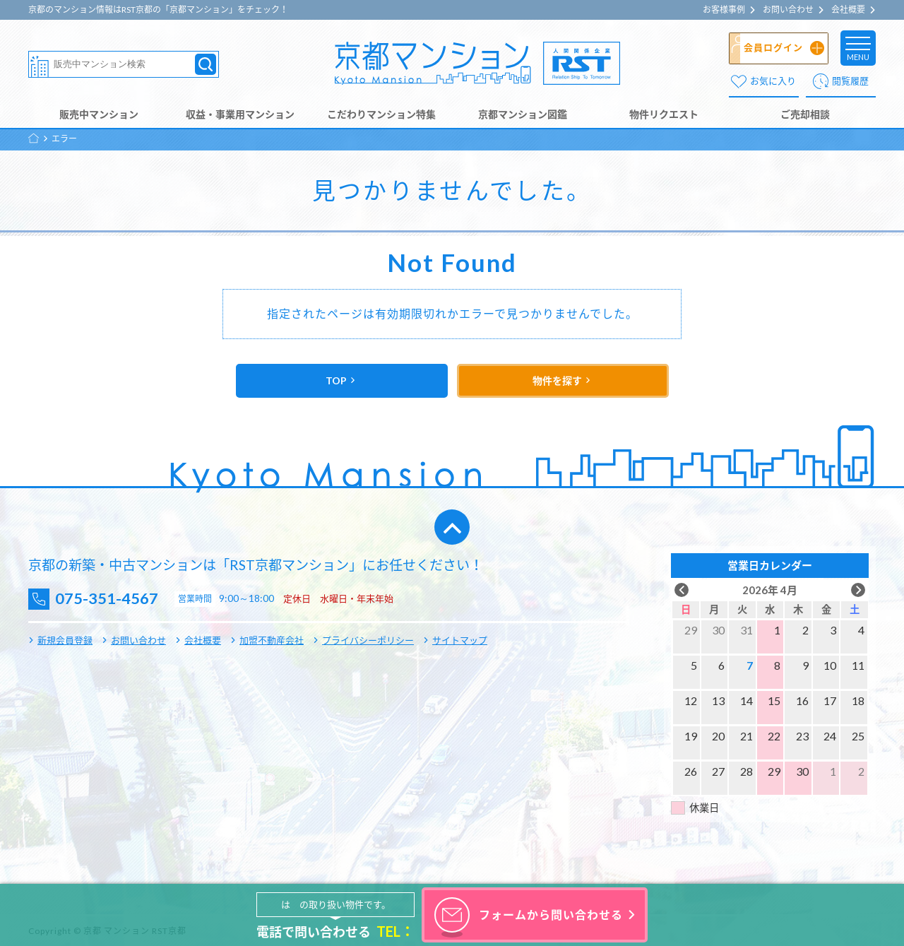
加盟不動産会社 (271, 640)
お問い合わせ (788, 10)
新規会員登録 (65, 640)
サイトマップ (459, 640)
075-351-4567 (113, 599)
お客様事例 (724, 10)
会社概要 (848, 10)
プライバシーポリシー (368, 640)
